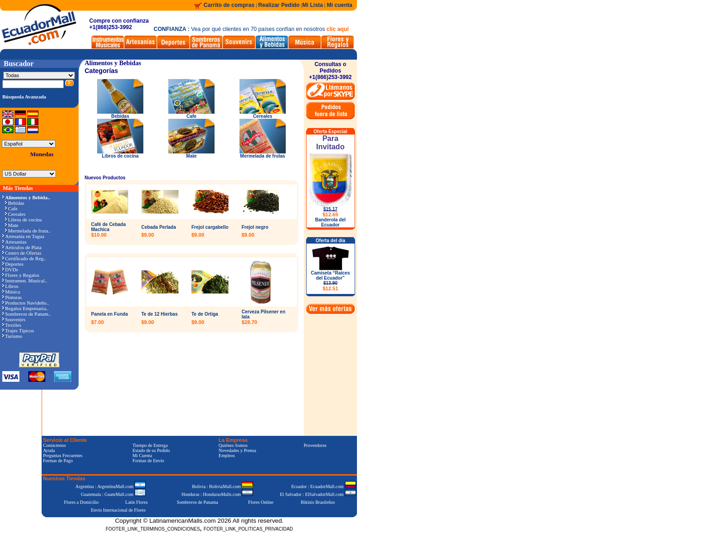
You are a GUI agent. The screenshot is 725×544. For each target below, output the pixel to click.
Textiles (11, 325)
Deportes (13, 264)
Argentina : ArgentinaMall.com (110, 486)
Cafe (11, 208)
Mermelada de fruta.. (27, 230)
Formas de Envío (148, 460)
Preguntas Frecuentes (62, 455)
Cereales (15, 214)
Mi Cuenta (142, 455)
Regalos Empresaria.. (25, 308)
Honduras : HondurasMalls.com (217, 494)
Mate (11, 225)
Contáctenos (54, 445)
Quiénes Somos (233, 445)
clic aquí (337, 29)
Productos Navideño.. (25, 303)
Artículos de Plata (22, 247)
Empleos (227, 455)
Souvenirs (13, 319)
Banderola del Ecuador (330, 222)
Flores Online (261, 502)
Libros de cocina (23, 219)
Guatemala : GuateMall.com (113, 494)
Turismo (12, 336)
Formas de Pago (58, 460)
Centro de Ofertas (21, 253)
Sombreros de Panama (197, 502)
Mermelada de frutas (263, 154)
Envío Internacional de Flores (118, 510)
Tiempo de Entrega (149, 445)
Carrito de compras (228, 5)
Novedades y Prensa (237, 450)
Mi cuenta (339, 5)
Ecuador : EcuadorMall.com (323, 486)
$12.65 (330, 214)
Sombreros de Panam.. (26, 314)
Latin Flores (136, 502)
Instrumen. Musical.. (24, 280)
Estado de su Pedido (151, 450)
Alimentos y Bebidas (113, 63)
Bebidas (14, 203)
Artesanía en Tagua (23, 236)
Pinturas (12, 297)
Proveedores (315, 445)
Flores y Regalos (20, 275)
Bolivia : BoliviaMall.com (222, 486)
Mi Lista (312, 5)
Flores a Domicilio (81, 502)
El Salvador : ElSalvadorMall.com (318, 494)
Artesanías (14, 241)
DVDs (10, 269)
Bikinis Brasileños (318, 502)
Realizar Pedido (279, 5)
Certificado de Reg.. (24, 258)
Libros (10, 286)
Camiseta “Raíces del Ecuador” (330, 280)
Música (11, 291)
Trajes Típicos (18, 330)
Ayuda (49, 450)
